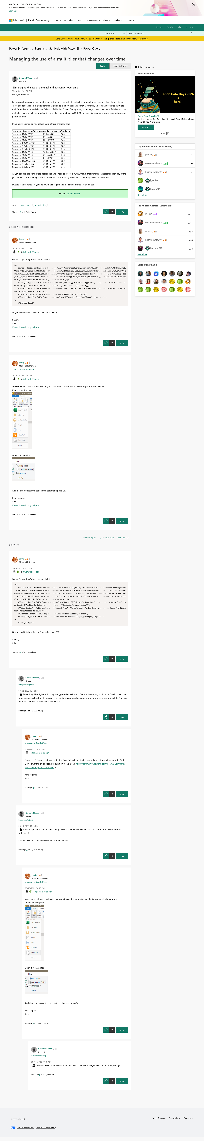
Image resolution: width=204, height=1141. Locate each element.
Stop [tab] (167, 133)
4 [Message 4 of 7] (20, 516)
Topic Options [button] (119, 65)
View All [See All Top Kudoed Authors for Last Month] (142, 254)
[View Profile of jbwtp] (21, 239)
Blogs (105, 20)
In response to (23, 371)
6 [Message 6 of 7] (26, 714)
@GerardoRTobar (30, 252)
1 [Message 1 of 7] (20, 212)
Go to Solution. (74, 193)
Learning (116, 20)
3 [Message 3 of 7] (26, 853)
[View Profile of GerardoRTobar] (25, 78)
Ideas (80, 20)
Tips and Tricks (40, 205)
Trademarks (188, 1122)
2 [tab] (163, 133)
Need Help (25, 205)
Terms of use (174, 1122)
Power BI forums (20, 48)
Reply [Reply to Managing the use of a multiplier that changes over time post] (121, 211)
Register (159, 27)
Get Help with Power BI (64, 48)
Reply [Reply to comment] (121, 345)
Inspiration (68, 20)
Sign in (170, 27)
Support (128, 20)
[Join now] (146, 127)
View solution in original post (26, 329)
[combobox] (161, 33)
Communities (92, 20)
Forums (56, 20)
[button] (102, 66)
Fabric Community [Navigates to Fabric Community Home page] (39, 20)
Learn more (142, 38)
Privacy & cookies (159, 1122)
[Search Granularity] (115, 33)
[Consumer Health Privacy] (46, 1131)
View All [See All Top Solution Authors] (142, 195)
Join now (13, 10)
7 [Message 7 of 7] (33, 791)
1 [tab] (161, 133)
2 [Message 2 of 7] (20, 338)
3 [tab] (164, 133)
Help (179, 27)
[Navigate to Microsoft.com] (17, 20)
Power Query (91, 48)
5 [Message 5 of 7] (39, 1078)
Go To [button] (188, 27)
